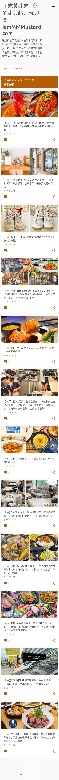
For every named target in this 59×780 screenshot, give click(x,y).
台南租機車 (16, 68)
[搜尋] (48, 5)
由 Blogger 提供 (29, 776)
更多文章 (29, 765)
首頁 (4, 68)
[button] (53, 140)
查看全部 (9, 84)
